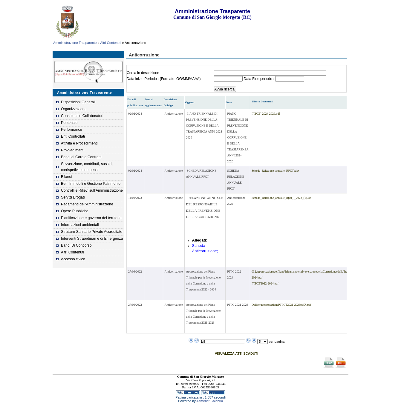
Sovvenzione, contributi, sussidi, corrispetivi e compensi (87, 167)
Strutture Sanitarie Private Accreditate (91, 232)
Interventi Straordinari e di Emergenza (92, 238)
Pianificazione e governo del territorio (91, 218)
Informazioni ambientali (80, 225)
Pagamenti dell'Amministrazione (87, 204)
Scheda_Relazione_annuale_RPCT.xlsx (275, 170)
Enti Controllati (73, 136)
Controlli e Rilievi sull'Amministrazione (92, 190)
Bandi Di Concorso (76, 245)
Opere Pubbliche (74, 211)
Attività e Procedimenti (79, 143)
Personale (69, 123)
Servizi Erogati (73, 197)
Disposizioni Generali (78, 102)
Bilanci (66, 177)
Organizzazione (74, 109)
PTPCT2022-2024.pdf (265, 283)
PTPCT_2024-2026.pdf (266, 113)
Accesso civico (73, 259)
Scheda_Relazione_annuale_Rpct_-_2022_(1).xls (281, 197)
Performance (71, 129)
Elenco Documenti (262, 101)
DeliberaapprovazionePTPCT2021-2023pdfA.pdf (281, 304)
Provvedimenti (72, 150)
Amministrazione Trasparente (75, 42)
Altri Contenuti (110, 42)
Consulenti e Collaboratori (82, 116)
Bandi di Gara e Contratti (81, 157)
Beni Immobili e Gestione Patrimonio (90, 184)
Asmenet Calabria (209, 401)
